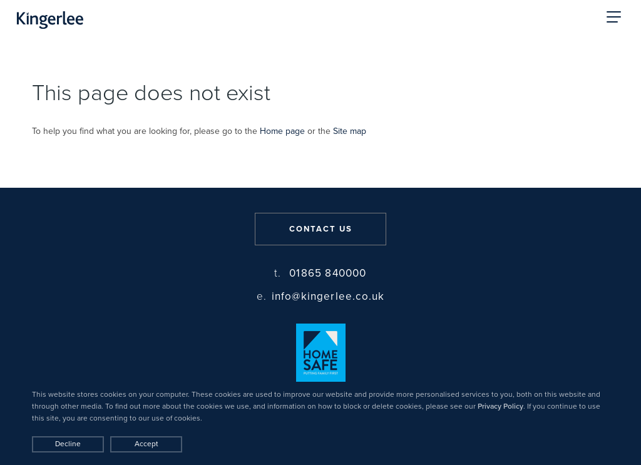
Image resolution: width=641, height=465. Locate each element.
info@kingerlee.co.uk (321, 297)
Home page (282, 131)
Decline (68, 443)
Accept (146, 443)
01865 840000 (320, 273)
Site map (349, 131)
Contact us (320, 229)
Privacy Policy (500, 406)
